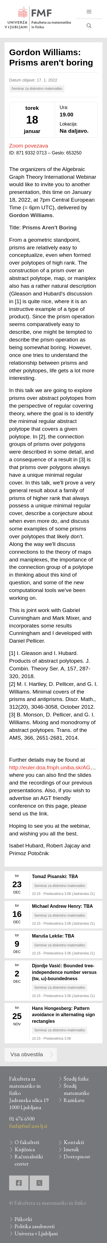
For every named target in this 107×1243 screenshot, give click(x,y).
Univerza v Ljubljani (36, 1233)
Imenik (71, 1149)
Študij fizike (76, 1078)
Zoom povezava (28, 146)
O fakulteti (27, 1142)
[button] (89, 11)
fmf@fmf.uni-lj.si (28, 1125)
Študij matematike (76, 1089)
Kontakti (74, 1142)
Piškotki (23, 1219)
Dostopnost (77, 1156)
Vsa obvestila (26, 1054)
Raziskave (74, 1100)
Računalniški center (29, 1160)
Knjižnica (25, 1149)
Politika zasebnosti (34, 1226)
